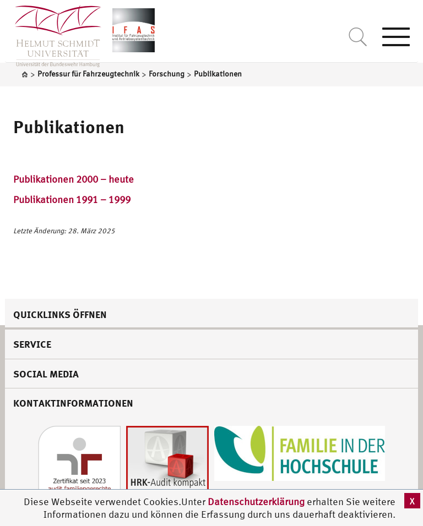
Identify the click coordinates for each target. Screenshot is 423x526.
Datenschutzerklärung (256, 501)
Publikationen (68, 126)
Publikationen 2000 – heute (73, 179)
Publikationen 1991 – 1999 (72, 199)
